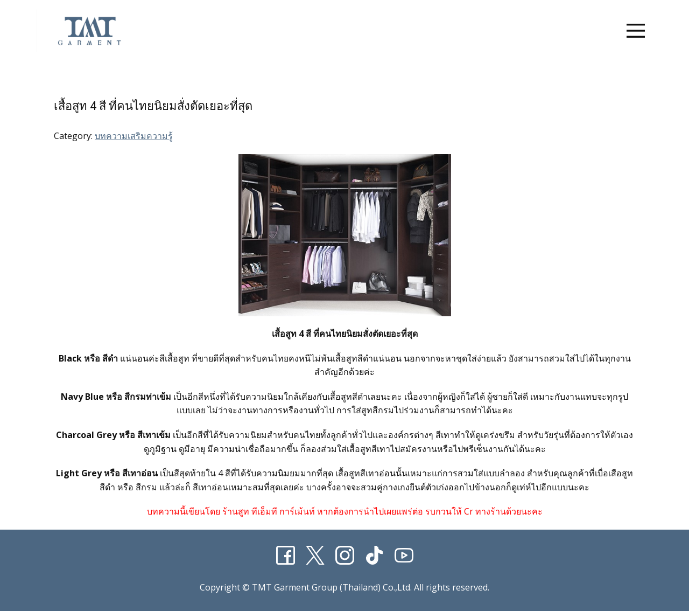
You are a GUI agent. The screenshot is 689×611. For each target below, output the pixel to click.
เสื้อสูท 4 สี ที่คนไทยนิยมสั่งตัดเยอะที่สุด (153, 106)
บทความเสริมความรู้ (134, 136)
